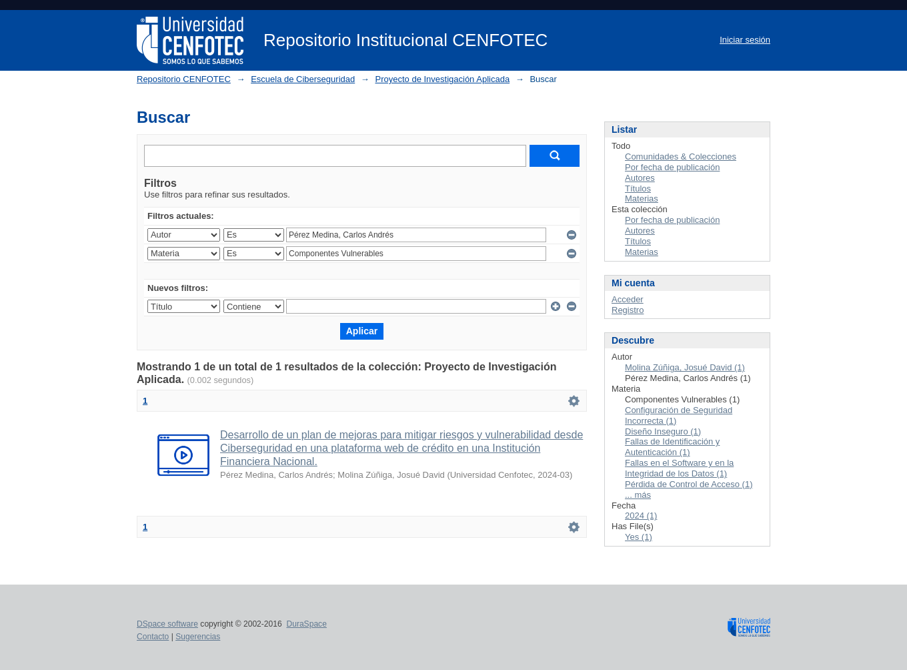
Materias (641, 199)
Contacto (153, 636)
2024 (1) (641, 516)
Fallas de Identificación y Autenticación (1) (672, 446)
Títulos (638, 189)
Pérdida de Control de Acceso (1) (689, 484)
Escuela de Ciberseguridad (303, 79)
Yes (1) (638, 537)
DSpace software (167, 624)
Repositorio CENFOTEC (184, 79)
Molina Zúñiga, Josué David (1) (685, 367)
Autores (640, 178)
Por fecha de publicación (672, 167)
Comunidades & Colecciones (680, 156)
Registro (628, 310)
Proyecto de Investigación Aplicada (442, 79)
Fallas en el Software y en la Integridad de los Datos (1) (679, 468)
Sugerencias (197, 636)
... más (638, 495)
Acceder (628, 299)
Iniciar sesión (745, 40)
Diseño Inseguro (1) (663, 431)
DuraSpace (306, 624)
